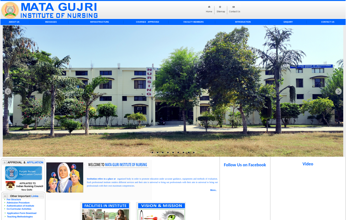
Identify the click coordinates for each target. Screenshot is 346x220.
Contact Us (327, 22)
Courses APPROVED (147, 22)
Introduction (243, 22)
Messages (51, 22)
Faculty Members (194, 22)
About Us (14, 22)
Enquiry (288, 22)
